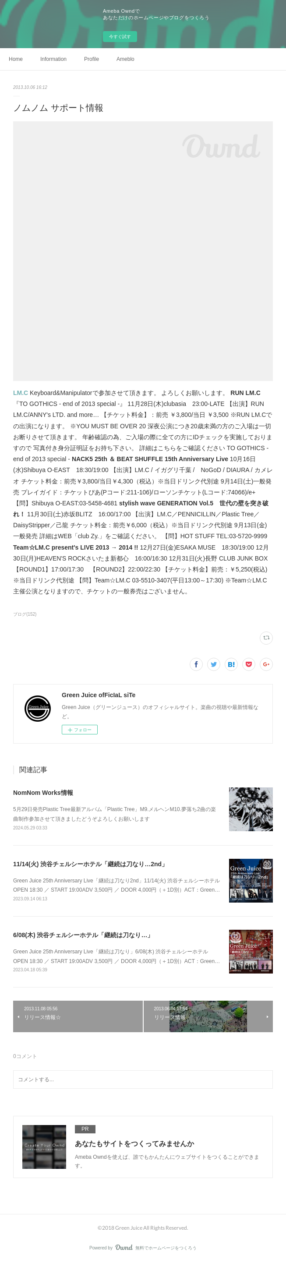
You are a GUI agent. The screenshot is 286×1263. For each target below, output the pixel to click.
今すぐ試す (120, 36)
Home (16, 59)
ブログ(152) (24, 614)
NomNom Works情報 (43, 792)
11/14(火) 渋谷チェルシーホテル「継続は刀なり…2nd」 (90, 864)
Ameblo (125, 59)
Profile (91, 59)
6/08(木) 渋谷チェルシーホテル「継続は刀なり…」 (83, 934)
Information (53, 59)
